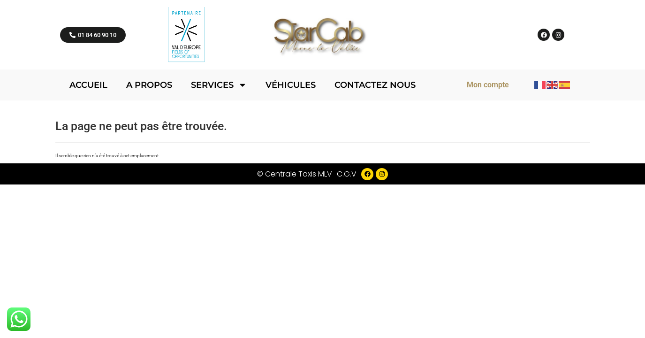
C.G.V (347, 174)
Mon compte (488, 84)
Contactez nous (375, 85)
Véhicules (291, 85)
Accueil (88, 85)
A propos (149, 85)
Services (219, 85)
